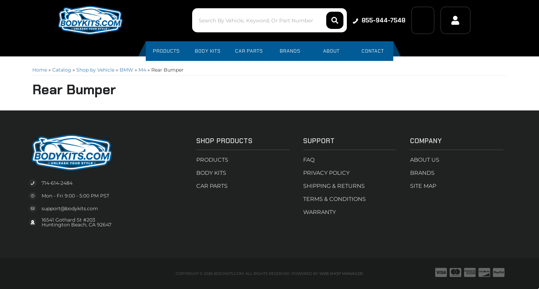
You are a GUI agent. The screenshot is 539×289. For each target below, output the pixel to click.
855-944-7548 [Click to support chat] (379, 20)
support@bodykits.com (70, 208)
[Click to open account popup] (455, 20)
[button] (269, 20)
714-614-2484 (57, 183)
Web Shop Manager (341, 273)
